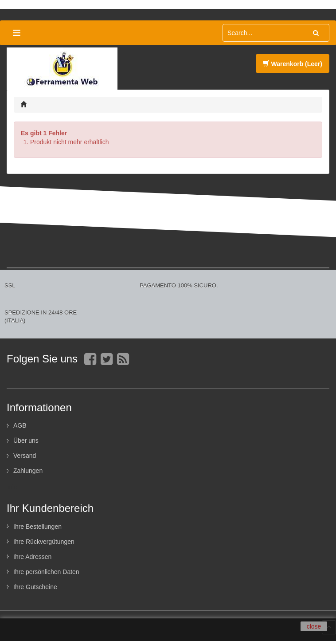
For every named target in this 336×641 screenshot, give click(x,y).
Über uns (26, 440)
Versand (24, 455)
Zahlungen (28, 470)
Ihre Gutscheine (35, 586)
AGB (20, 425)
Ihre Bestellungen (37, 526)
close (314, 626)
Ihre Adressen (32, 556)
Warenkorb (292, 63)
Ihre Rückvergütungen (43, 541)
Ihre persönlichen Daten (46, 571)
